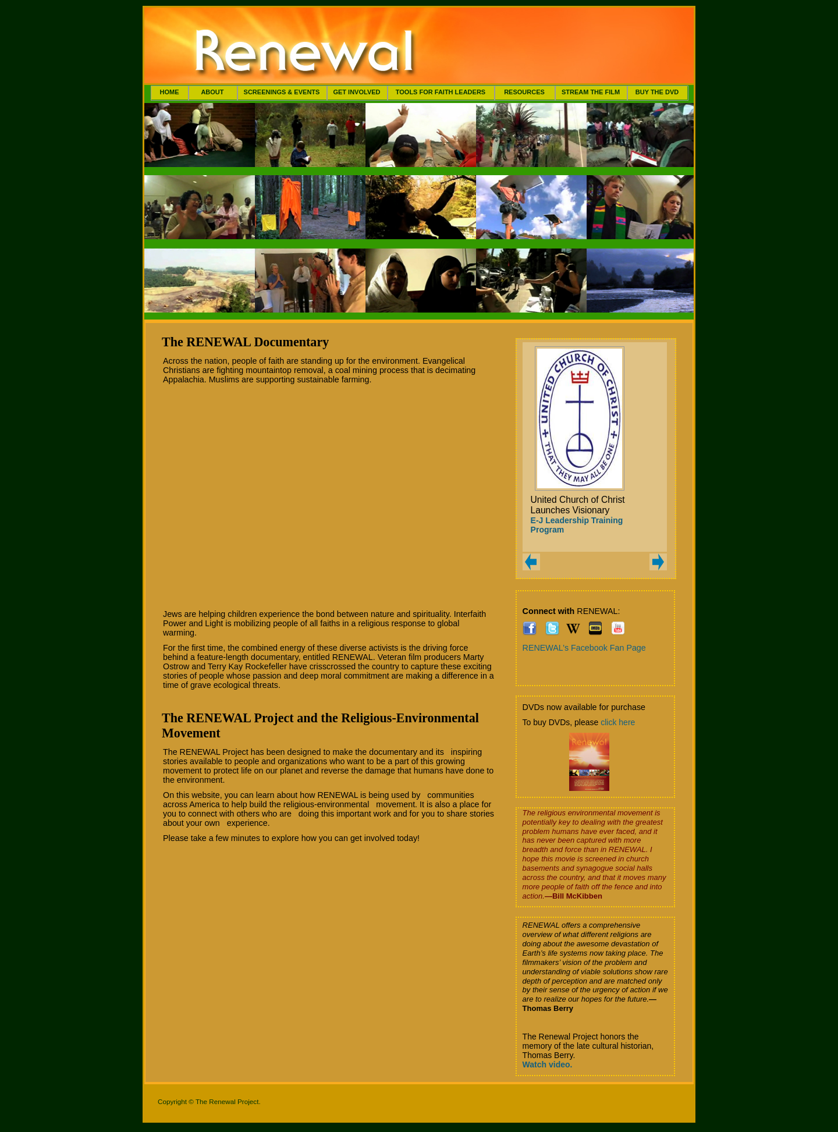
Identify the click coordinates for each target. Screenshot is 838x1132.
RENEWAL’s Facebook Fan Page (584, 647)
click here (618, 722)
